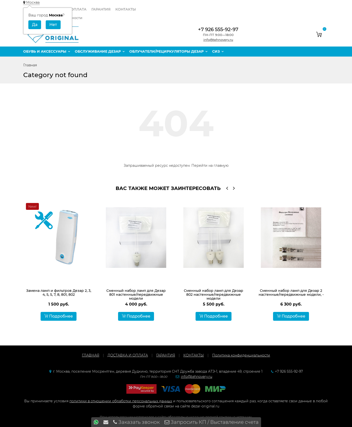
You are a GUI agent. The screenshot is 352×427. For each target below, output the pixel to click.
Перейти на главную (210, 165)
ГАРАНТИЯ (100, 9)
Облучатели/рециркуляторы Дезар (166, 51)
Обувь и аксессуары (44, 51)
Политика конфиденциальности (241, 355)
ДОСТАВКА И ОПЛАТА (128, 355)
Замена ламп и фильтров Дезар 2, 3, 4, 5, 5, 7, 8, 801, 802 (58, 292)
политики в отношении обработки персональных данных (120, 401)
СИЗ (216, 51)
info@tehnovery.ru (218, 40)
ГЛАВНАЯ (90, 355)
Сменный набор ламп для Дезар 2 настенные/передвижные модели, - (291, 292)
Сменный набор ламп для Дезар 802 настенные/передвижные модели (213, 294)
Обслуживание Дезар (98, 51)
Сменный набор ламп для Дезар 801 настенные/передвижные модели (136, 294)
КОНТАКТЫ (125, 9)
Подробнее (58, 316)
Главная (30, 65)
